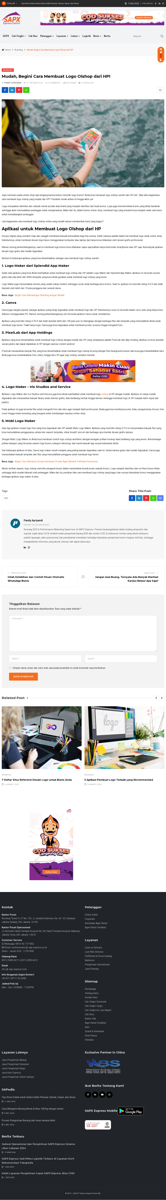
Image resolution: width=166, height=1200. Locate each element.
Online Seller (91, 914)
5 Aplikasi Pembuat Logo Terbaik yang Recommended (119, 779)
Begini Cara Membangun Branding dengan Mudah (39, 295)
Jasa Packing (92, 969)
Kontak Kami (91, 997)
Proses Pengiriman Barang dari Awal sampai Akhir (28, 1120)
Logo (6, 498)
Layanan (61, 36)
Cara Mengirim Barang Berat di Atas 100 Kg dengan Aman (32, 1109)
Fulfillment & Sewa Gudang (98, 956)
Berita (107, 36)
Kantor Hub (90, 1018)
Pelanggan (46, 36)
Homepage (90, 989)
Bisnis (96, 36)
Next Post (149, 573)
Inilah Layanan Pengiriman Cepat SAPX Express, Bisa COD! (38, 1173)
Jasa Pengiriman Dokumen (15, 1064)
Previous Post (18, 573)
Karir (87, 1027)
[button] (156, 698)
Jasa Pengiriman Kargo (13, 1068)
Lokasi (74, 36)
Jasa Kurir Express (11, 1072)
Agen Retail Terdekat (95, 927)
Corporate (90, 919)
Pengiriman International (97, 964)
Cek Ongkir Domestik (95, 1001)
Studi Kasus (91, 1035)
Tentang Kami (92, 993)
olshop (104, 394)
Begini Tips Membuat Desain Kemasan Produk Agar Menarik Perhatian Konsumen (56, 461)
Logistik (86, 36)
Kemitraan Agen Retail (96, 923)
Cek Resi (32, 36)
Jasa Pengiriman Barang (14, 1060)
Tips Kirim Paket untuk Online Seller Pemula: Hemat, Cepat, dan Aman (50, 3)
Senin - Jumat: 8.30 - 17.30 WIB (18, 951)
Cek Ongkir (18, 36)
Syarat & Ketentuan (94, 1031)
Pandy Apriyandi (13, 83)
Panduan (89, 1040)
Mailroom (89, 960)
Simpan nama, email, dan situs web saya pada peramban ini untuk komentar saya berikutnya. (59, 668)
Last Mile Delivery (94, 952)
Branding (6, 775)
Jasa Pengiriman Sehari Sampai (18, 1077)
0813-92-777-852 (24, 944)
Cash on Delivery (93, 947)
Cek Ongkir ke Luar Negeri (98, 1010)
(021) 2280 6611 (10, 960)
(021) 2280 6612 (29, 960)
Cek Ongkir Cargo (93, 1006)
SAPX (6, 36)
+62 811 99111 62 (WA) (14, 978)
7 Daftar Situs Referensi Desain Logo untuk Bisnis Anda (37, 779)
